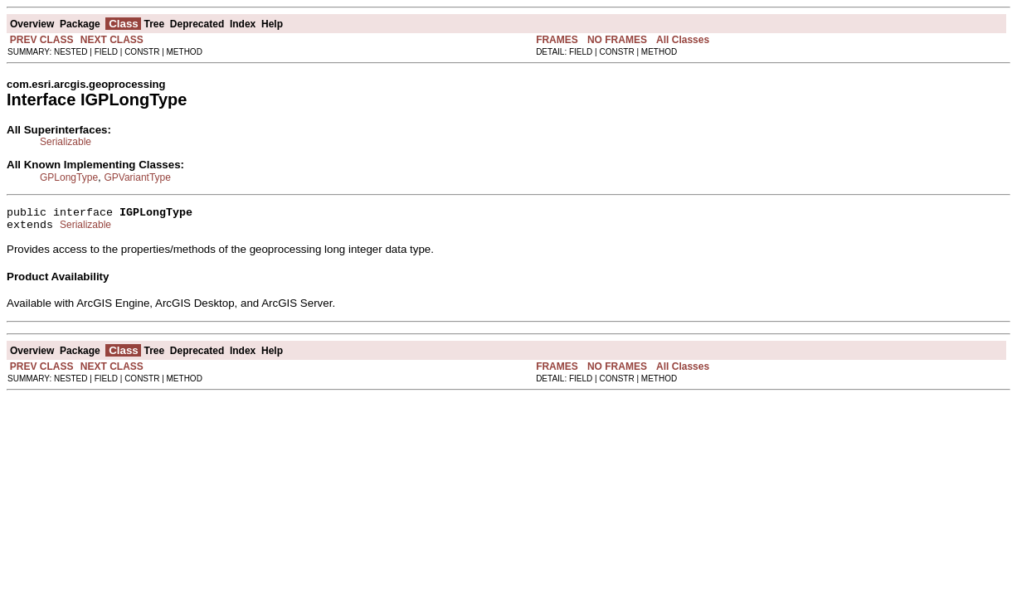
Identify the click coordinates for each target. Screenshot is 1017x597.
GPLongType (69, 177)
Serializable (65, 142)
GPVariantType (137, 177)
